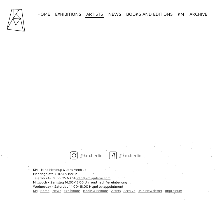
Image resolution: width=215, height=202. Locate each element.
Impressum (173, 191)
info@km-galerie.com (93, 178)
